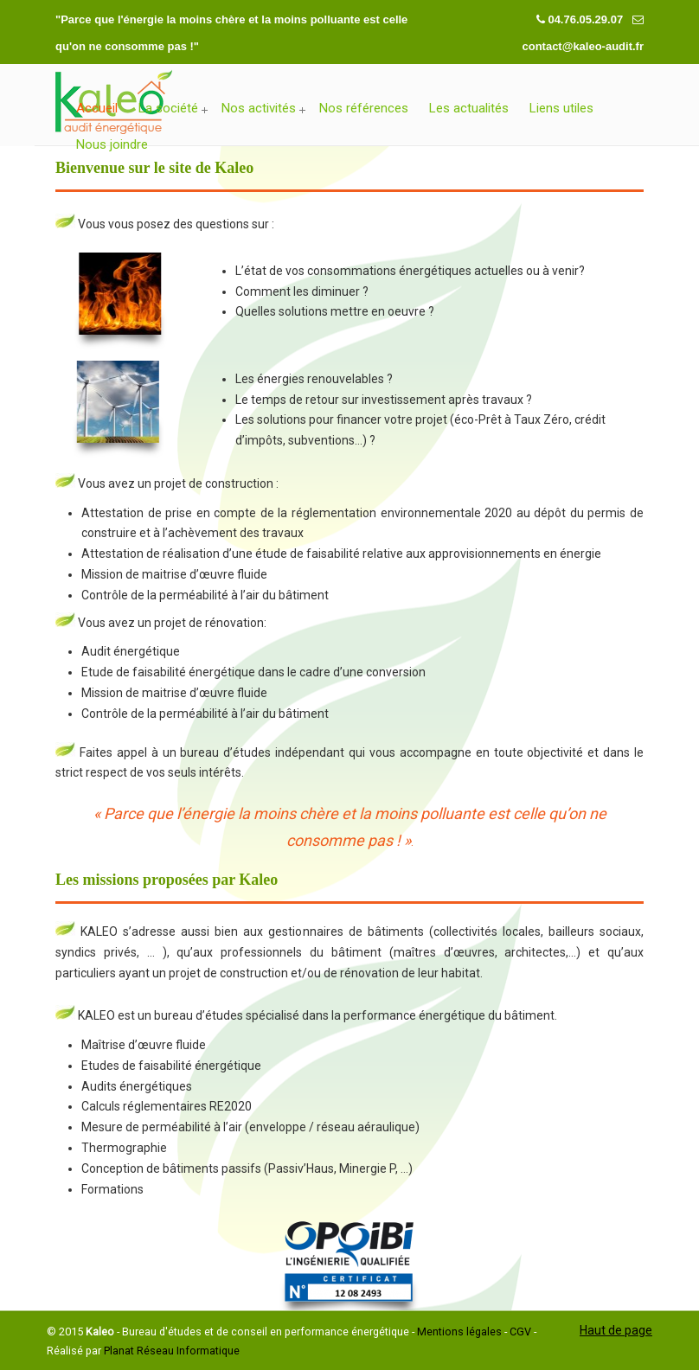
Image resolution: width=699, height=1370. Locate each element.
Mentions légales (459, 1331)
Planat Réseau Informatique (172, 1350)
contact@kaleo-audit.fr (583, 46)
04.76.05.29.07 (586, 19)
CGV (520, 1331)
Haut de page (616, 1330)
